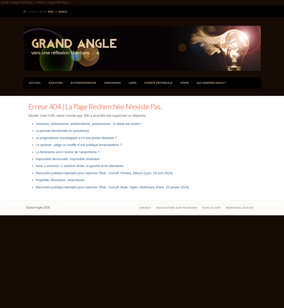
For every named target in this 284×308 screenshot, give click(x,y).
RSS (50, 11)
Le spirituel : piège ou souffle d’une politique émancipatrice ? (79, 145)
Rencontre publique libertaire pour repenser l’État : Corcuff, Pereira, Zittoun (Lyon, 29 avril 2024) (104, 173)
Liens (132, 82)
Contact (145, 207)
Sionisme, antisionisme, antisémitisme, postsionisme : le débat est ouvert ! (89, 124)
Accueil (35, 82)
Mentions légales (239, 207)
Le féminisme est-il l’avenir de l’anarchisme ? (68, 152)
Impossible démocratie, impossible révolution (68, 159)
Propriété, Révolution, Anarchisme (60, 180)
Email (63, 11)
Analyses (56, 82)
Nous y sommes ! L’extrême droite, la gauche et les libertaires (80, 166)
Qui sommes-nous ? (211, 82)
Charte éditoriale (158, 82)
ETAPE (184, 82)
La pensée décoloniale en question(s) (62, 131)
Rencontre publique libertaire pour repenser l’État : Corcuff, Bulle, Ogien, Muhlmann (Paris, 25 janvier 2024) (112, 187)
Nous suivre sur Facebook (176, 207)
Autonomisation (83, 82)
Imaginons (112, 82)
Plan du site (211, 207)
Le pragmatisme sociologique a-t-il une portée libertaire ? (76, 138)
